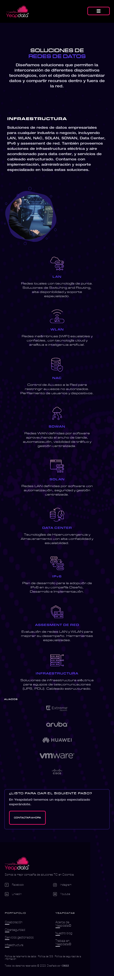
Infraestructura (14, 945)
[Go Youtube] (69, 894)
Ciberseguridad (15, 929)
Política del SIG (45, 956)
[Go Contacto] (27, 818)
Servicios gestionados (19, 937)
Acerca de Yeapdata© (63, 923)
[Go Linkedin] (29, 894)
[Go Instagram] (69, 885)
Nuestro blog (63, 933)
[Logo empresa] (17, 864)
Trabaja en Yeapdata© (63, 942)
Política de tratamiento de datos (20, 956)
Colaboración (13, 922)
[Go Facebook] (29, 885)
